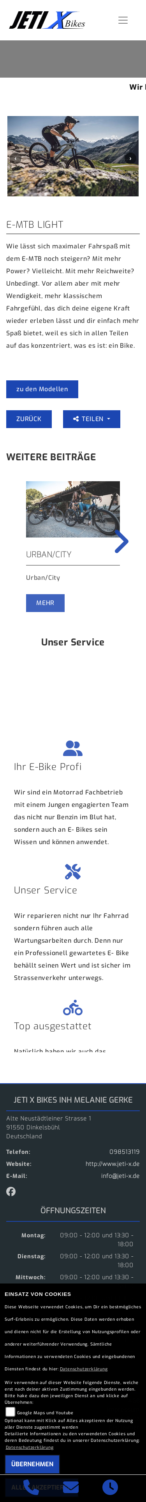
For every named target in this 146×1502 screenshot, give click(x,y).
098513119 (124, 1152)
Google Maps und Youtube (45, 1413)
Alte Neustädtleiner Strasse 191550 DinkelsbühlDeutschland (48, 1127)
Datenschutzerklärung (84, 1369)
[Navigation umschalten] (123, 20)
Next (130, 158)
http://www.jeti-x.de (113, 1164)
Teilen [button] (89, 419)
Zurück (29, 419)
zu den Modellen (42, 389)
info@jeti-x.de (120, 1176)
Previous (15, 158)
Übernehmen (32, 1464)
